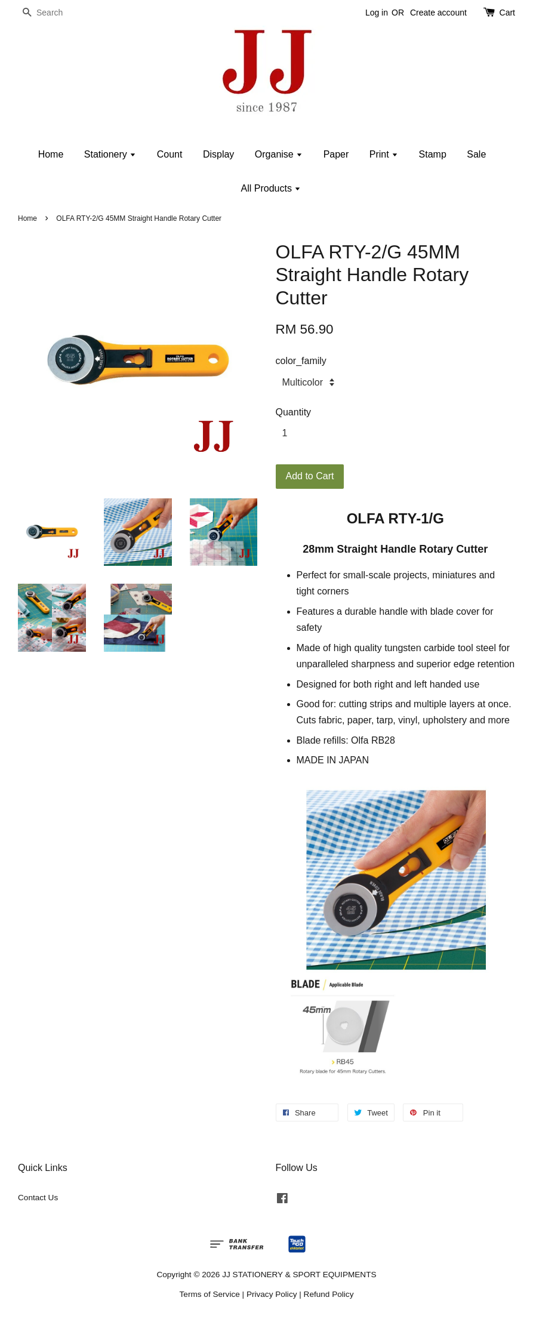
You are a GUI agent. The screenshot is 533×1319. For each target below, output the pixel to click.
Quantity (294, 412)
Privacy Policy (272, 1294)
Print (383, 154)
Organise (279, 154)
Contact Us (38, 1197)
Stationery (110, 154)
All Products (271, 188)
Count (170, 154)
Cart (507, 12)
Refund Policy (329, 1294)
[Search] (54, 12)
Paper (336, 154)
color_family (301, 361)
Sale (476, 154)
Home (51, 154)
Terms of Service (210, 1294)
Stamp (432, 154)
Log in (376, 12)
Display (218, 154)
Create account (438, 12)
